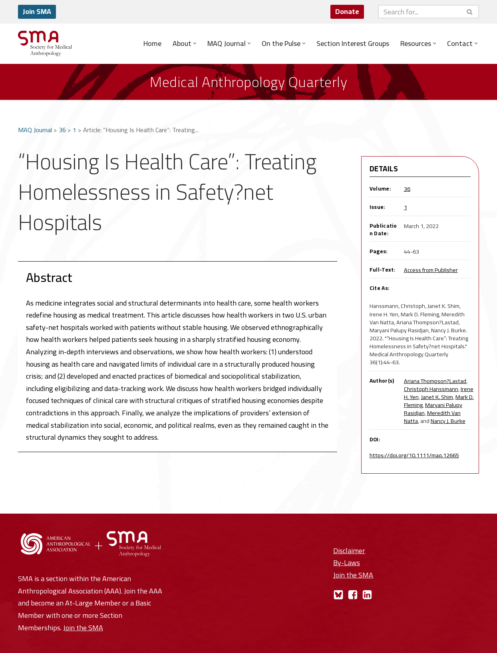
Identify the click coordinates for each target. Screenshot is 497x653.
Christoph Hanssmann (431, 388)
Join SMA (37, 11)
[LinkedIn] (367, 594)
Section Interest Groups (352, 44)
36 (62, 130)
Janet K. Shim (437, 396)
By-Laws (346, 562)
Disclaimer (349, 550)
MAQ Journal (35, 130)
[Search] (419, 11)
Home (152, 44)
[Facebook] (353, 594)
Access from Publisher (431, 269)
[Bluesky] (338, 594)
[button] (194, 43)
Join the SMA (83, 627)
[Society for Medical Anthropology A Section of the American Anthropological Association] (45, 43)
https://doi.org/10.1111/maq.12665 (414, 455)
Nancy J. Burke (448, 420)
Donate (347, 11)
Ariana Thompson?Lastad (435, 380)
